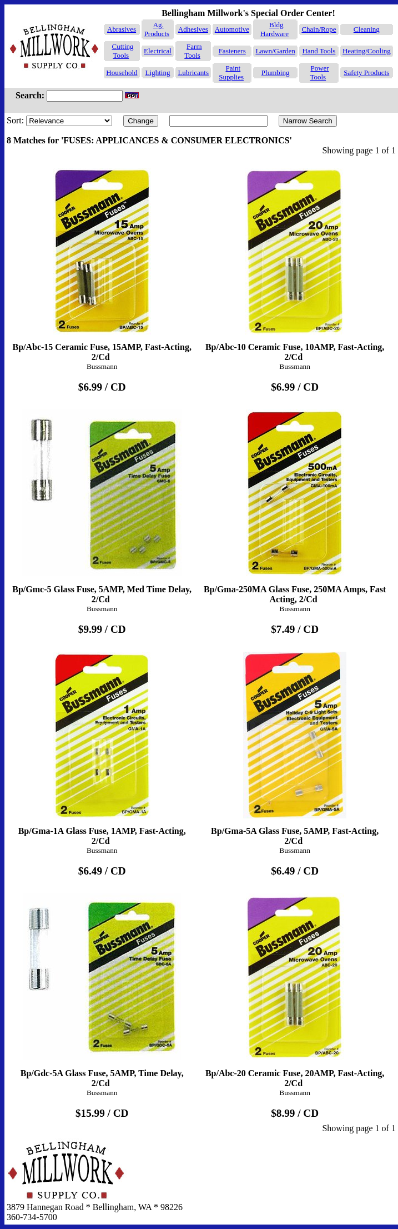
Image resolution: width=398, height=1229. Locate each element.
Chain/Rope (318, 29)
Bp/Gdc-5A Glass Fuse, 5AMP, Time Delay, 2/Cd (102, 986)
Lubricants (193, 72)
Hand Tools (318, 51)
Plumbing (275, 72)
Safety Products (366, 72)
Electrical (158, 51)
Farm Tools (192, 50)
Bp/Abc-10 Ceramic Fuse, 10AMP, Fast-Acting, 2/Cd (294, 260)
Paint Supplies (231, 72)
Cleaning (367, 29)
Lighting (157, 72)
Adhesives (193, 29)
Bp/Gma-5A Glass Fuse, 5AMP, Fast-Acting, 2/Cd (294, 744)
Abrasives (121, 29)
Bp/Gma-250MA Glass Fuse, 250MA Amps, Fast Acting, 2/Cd (294, 502)
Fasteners (232, 51)
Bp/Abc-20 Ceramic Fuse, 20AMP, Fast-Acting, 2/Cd (294, 986)
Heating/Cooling (366, 51)
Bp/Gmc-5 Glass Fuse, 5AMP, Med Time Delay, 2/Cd (102, 502)
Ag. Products (157, 29)
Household (121, 72)
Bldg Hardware (274, 29)
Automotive (232, 29)
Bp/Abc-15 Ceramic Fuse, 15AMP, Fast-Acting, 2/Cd (102, 260)
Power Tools (319, 72)
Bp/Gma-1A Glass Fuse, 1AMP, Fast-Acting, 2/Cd (102, 744)
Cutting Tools (123, 50)
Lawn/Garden (275, 51)
